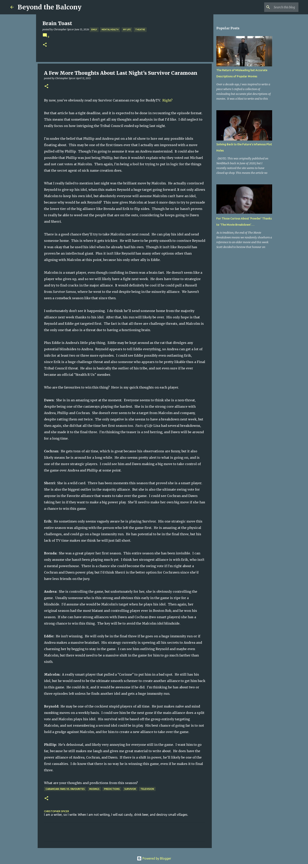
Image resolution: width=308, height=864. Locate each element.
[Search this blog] (277, 7)
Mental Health (110, 29)
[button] (44, 45)
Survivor (130, 789)
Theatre (140, 29)
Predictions (112, 789)
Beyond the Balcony (49, 7)
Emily (94, 29)
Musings (94, 789)
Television (147, 789)
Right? (167, 100)
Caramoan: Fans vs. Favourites (65, 789)
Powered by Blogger (154, 858)
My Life (127, 29)
